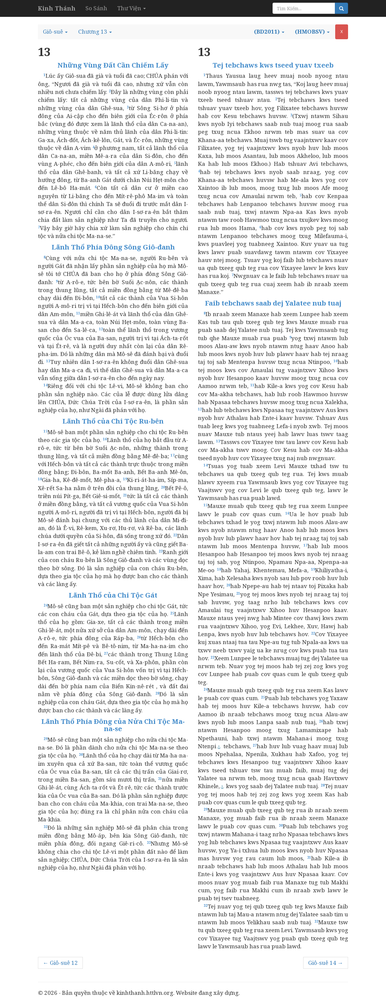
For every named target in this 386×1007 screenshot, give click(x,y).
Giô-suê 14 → (325, 962)
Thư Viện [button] (131, 8)
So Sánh (96, 8)
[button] (55, 31)
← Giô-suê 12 (60, 962)
